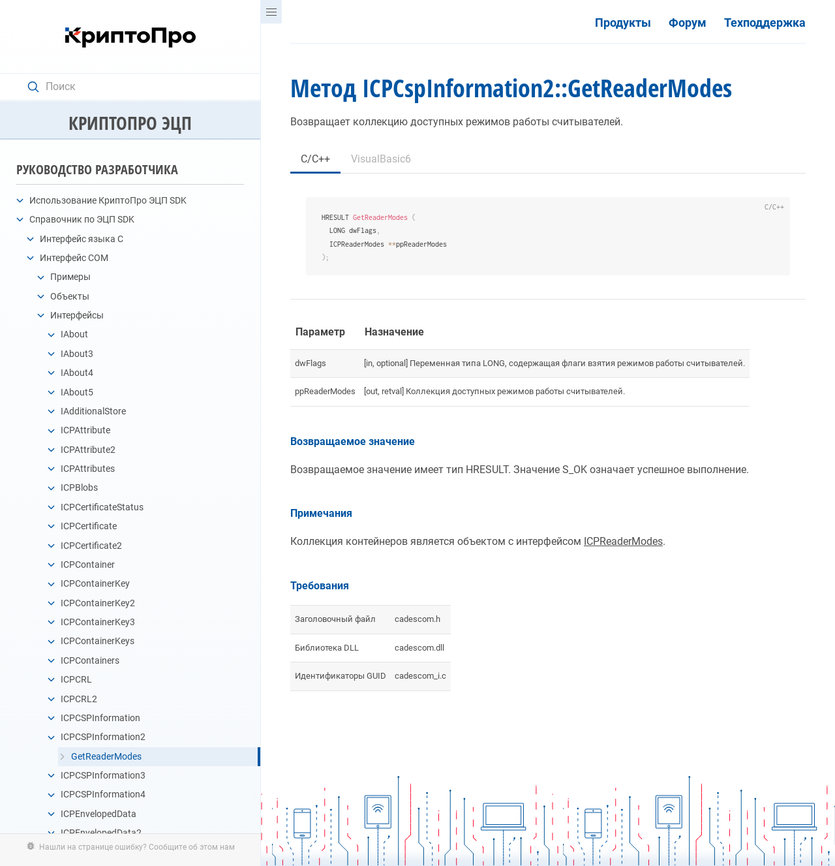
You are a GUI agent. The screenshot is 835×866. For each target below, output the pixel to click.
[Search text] (136, 87)
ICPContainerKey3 (98, 622)
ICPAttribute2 (88, 449)
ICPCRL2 (79, 699)
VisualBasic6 (381, 159)
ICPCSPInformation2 (103, 737)
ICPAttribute (85, 430)
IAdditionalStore (93, 411)
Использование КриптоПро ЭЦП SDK (108, 200)
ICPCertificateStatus (102, 507)
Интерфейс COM (74, 258)
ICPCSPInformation (100, 718)
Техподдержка (765, 23)
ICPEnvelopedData (98, 814)
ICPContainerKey (95, 583)
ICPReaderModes (623, 541)
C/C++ (315, 159)
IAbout (74, 334)
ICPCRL (76, 679)
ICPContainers (90, 660)
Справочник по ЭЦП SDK (81, 219)
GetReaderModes (106, 756)
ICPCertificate (89, 526)
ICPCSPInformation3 (103, 775)
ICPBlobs (79, 487)
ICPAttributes (88, 468)
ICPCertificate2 (91, 545)
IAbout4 (77, 372)
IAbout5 (77, 392)
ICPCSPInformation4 (103, 794)
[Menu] (271, 11)
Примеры (70, 276)
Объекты (69, 296)
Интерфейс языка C (81, 239)
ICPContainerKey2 (98, 603)
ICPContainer (88, 564)
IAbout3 (77, 353)
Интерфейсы (77, 315)
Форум (687, 23)
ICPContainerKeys (97, 641)
